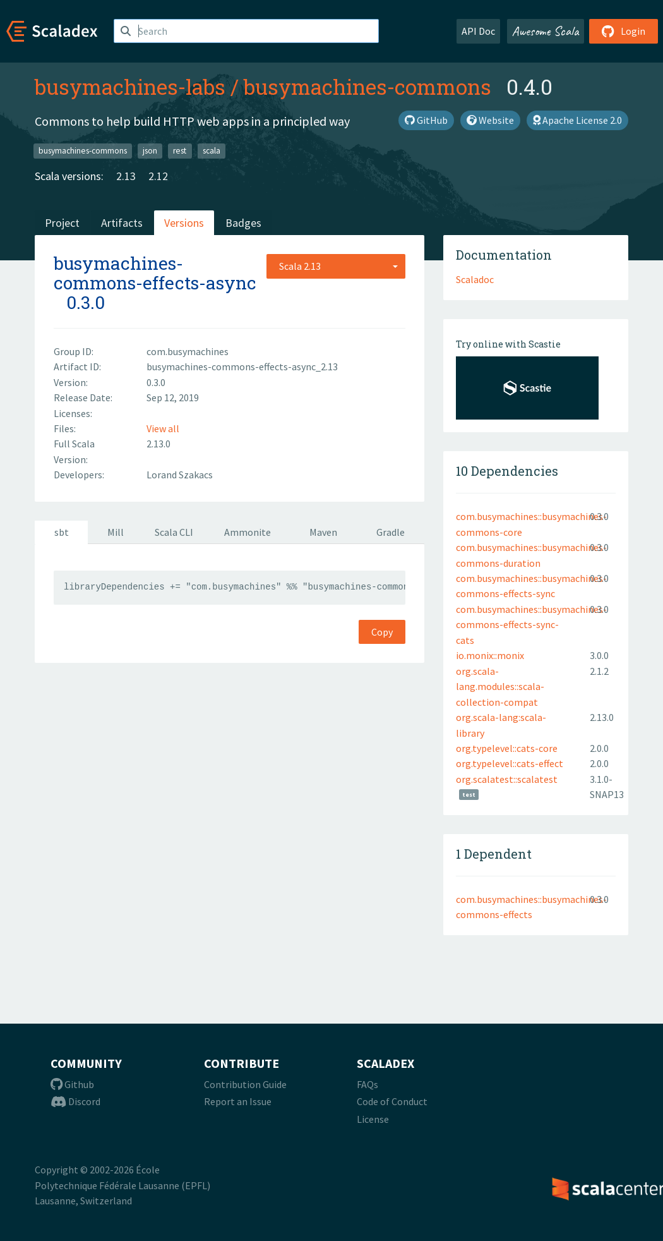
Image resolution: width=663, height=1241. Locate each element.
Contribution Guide (245, 1084)
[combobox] (335, 266)
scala (211, 150)
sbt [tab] (61, 532)
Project (62, 222)
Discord (75, 1101)
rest (179, 150)
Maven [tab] (323, 532)
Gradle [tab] (390, 532)
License (373, 1119)
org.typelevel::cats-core (507, 748)
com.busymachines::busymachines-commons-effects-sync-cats (531, 624)
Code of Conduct (392, 1101)
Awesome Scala (545, 31)
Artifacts (122, 222)
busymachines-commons (367, 86)
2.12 (158, 176)
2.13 (126, 176)
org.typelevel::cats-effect (509, 763)
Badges (243, 222)
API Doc (478, 31)
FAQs (367, 1084)
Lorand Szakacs (179, 474)
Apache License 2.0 (577, 120)
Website (490, 120)
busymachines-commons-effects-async (155, 272)
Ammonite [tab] (247, 532)
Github (72, 1084)
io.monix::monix (490, 655)
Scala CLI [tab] (174, 532)
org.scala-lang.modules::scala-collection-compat (500, 686)
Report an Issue (238, 1101)
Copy (382, 632)
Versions (184, 222)
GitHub (426, 120)
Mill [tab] (115, 532)
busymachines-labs (130, 86)
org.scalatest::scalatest (507, 779)
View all (162, 428)
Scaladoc (475, 279)
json (150, 150)
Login (623, 31)
